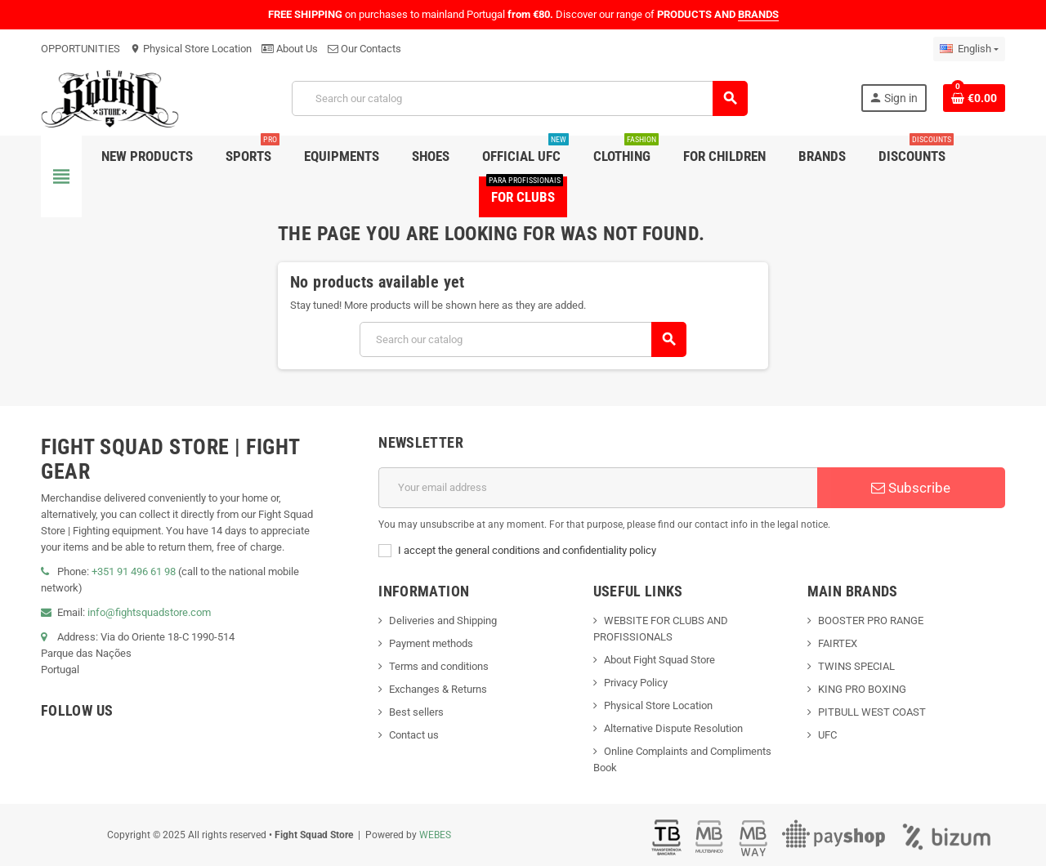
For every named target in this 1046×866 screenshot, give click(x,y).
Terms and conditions (439, 666)
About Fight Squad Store (659, 660)
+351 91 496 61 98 (134, 571)
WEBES (435, 835)
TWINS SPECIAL (856, 666)
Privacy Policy (636, 682)
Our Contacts (364, 48)
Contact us (414, 735)
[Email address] (597, 487)
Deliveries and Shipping (443, 620)
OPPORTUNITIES (80, 48)
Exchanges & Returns (438, 689)
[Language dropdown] (969, 49)
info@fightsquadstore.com (149, 612)
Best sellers (416, 712)
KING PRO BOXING (862, 689)
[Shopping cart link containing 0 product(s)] (974, 98)
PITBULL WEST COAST (872, 712)
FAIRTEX (837, 643)
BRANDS (758, 14)
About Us (290, 48)
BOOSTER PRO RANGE (870, 620)
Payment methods (431, 643)
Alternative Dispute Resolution (673, 728)
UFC (827, 735)
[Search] (519, 98)
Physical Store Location (191, 48)
